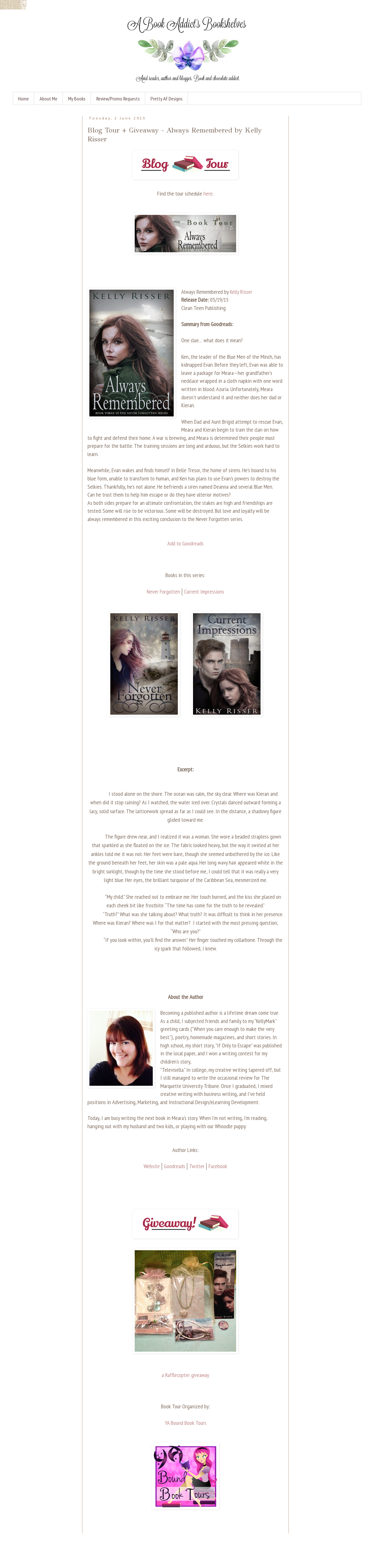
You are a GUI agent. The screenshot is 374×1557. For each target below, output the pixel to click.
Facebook (218, 1166)
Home (23, 98)
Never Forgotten (163, 591)
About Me (48, 98)
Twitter (196, 1166)
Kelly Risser (241, 291)
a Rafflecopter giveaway (185, 1375)
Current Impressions (204, 591)
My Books (77, 98)
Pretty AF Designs (167, 98)
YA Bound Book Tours (185, 1422)
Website (152, 1166)
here (208, 193)
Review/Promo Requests (118, 98)
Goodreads (174, 1166)
